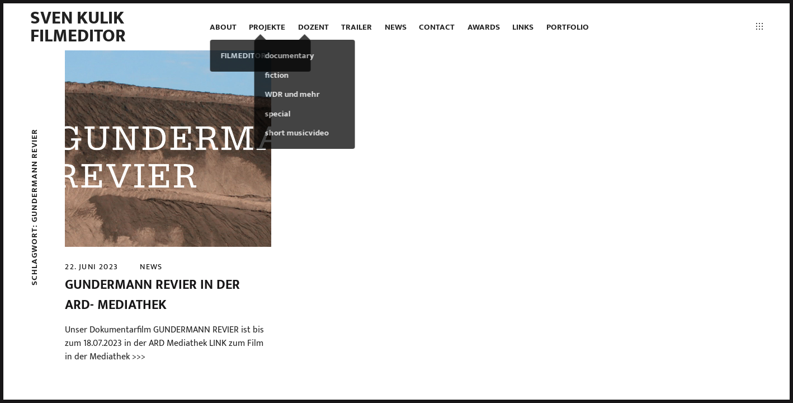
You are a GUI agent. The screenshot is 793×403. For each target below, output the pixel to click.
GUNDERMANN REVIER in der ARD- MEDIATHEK (152, 295)
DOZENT (313, 27)
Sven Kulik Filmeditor (78, 27)
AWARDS (484, 27)
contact (437, 27)
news (396, 27)
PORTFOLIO (567, 27)
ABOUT (223, 27)
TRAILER (356, 27)
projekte (267, 27)
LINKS (523, 27)
